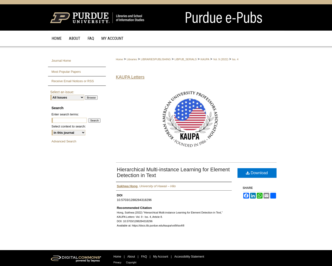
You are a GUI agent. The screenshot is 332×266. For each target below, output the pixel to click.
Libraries (132, 59)
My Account (160, 256)
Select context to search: (69, 126)
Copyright (131, 262)
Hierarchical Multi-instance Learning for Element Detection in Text (173, 172)
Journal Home (61, 60)
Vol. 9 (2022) (220, 59)
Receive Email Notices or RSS (73, 81)
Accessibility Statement (189, 256)
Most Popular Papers (66, 71)
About (131, 256)
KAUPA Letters (130, 77)
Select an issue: (62, 92)
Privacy (118, 262)
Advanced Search (64, 141)
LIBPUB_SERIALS (186, 59)
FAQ (144, 256)
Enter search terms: (65, 114)
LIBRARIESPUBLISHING (156, 59)
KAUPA (205, 59)
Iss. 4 (235, 59)
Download (257, 173)
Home (119, 59)
